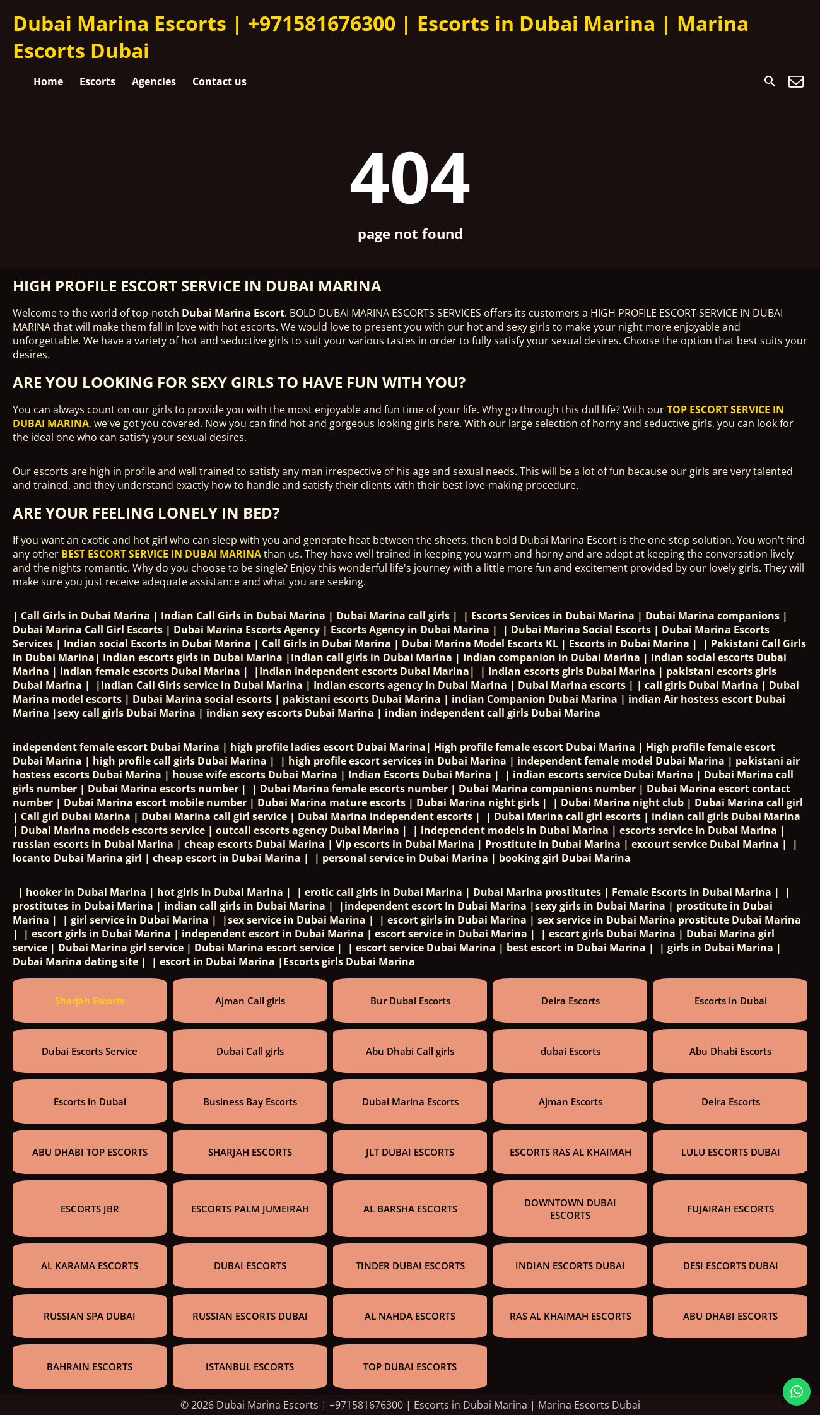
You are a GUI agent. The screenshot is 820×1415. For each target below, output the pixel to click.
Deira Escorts (570, 1000)
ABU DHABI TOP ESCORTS (90, 1152)
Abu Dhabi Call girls (410, 1051)
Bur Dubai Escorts (410, 1000)
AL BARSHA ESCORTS (410, 1208)
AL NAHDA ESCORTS (410, 1316)
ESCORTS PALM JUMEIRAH (250, 1208)
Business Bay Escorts (250, 1101)
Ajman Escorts (570, 1101)
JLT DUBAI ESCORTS (410, 1152)
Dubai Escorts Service (90, 1051)
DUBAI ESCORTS (250, 1265)
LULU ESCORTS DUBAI (730, 1152)
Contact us (219, 81)
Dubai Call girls (250, 1051)
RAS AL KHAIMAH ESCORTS (570, 1316)
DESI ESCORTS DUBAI (730, 1265)
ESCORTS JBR (90, 1208)
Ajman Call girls (250, 1000)
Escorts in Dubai (730, 1000)
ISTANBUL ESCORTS (250, 1366)
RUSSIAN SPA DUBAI (90, 1316)
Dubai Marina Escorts (410, 1101)
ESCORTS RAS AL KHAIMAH (570, 1152)
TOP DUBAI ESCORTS (410, 1366)
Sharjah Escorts (89, 1000)
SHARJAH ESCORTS (250, 1152)
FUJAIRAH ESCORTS (730, 1208)
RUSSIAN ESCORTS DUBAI (250, 1316)
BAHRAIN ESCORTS (89, 1366)
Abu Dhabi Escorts (730, 1051)
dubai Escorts (570, 1051)
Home (48, 81)
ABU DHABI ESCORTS (730, 1316)
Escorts (97, 81)
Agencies (154, 81)
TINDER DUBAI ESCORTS (410, 1265)
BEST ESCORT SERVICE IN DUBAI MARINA (161, 554)
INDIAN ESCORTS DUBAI (570, 1265)
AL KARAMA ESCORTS (89, 1265)
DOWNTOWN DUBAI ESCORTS (570, 1208)
